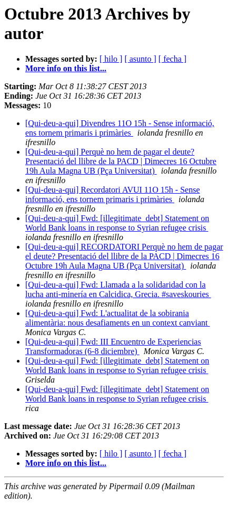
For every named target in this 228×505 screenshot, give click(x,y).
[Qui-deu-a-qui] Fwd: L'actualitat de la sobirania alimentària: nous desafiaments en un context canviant (117, 318)
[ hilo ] (111, 58)
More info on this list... (65, 68)
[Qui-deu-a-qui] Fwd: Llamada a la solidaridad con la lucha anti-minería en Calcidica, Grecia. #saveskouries (118, 289)
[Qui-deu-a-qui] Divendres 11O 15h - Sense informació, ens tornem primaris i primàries (119, 128)
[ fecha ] (172, 58)
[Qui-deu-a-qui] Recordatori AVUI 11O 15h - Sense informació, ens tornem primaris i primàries (112, 194)
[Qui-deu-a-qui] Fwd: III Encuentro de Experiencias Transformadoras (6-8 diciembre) (113, 346)
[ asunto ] (140, 58)
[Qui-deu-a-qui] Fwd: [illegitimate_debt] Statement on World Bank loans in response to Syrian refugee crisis (117, 223)
